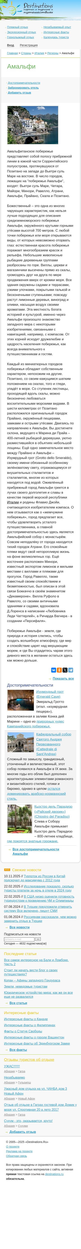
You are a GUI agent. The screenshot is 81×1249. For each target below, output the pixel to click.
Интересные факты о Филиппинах (29, 1025)
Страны (26, 53)
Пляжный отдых (17, 27)
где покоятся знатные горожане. (32, 841)
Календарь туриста (56, 37)
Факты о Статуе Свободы (23, 1031)
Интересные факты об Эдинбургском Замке (37, 1043)
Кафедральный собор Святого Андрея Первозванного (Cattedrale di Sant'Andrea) (53, 744)
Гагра (21, 1071)
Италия (39, 53)
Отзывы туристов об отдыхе (29, 1059)
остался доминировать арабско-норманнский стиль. (36, 794)
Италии (13, 502)
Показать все (63, 678)
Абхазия (9, 1071)
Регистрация (29, 45)
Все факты (18, 1050)
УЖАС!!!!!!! (12, 1066)
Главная (12, 53)
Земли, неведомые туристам (25, 986)
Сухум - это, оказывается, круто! (28, 1121)
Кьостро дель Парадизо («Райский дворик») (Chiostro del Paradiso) (53, 811)
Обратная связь (16, 1156)
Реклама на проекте (19, 1151)
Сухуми (23, 1125)
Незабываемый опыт (57, 27)
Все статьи (18, 1003)
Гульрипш (24, 1082)
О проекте (12, 1146)
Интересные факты (56, 32)
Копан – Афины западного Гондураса (32, 980)
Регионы (53, 53)
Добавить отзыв (19, 92)
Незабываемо (14, 1077)
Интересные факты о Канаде (26, 1019)
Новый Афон (26, 1098)
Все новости (20, 927)
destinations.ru (54, 1174)
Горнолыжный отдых (20, 37)
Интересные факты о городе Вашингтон (34, 1037)
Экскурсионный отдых (21, 32)
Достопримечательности (24, 82)
